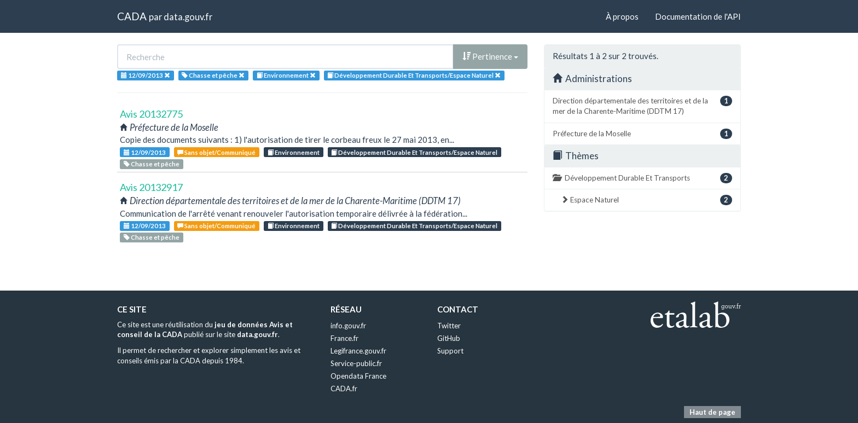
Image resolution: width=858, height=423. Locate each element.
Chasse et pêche (151, 163)
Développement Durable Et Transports (642, 178)
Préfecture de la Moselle (642, 134)
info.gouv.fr (348, 325)
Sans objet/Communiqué (216, 152)
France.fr (344, 338)
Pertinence (490, 56)
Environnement (294, 152)
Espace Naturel (646, 200)
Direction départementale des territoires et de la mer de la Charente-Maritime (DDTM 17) (642, 105)
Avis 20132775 (151, 114)
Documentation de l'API (698, 16)
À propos (622, 16)
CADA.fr (344, 388)
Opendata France (358, 376)
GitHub (448, 338)
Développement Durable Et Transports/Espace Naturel (414, 152)
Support (450, 350)
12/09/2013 (145, 152)
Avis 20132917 (151, 187)
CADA (132, 16)
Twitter (449, 325)
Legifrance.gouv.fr (358, 350)
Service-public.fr (356, 363)
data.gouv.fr (188, 16)
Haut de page (712, 412)
